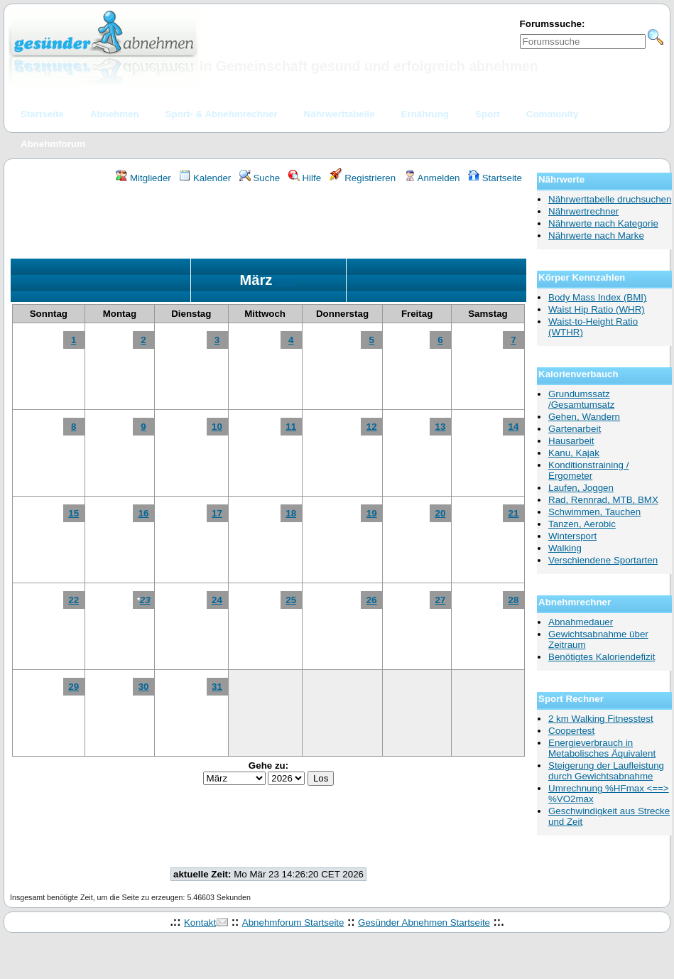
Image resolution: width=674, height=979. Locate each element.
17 (217, 513)
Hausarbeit (571, 441)
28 (514, 600)
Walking (565, 548)
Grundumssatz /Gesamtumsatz (581, 399)
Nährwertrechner (583, 211)
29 (73, 686)
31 (217, 686)
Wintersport (572, 536)
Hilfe (304, 178)
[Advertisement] (268, 223)
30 (143, 686)
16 (143, 513)
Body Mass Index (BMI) (597, 297)
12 (371, 426)
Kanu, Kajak (573, 453)
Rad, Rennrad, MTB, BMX (603, 499)
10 (217, 426)
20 (440, 513)
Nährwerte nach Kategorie (603, 223)
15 (73, 513)
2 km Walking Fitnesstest (600, 718)
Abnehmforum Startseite (293, 922)
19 (371, 513)
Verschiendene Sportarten (603, 560)
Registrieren (363, 178)
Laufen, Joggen (581, 487)
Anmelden (432, 178)
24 (217, 600)
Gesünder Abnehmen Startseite (424, 922)
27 (440, 600)
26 (371, 600)
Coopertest (571, 730)
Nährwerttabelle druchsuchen (609, 199)
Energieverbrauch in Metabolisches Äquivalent (602, 748)
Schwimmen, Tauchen (594, 512)
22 (73, 600)
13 (440, 426)
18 (291, 513)
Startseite (495, 178)
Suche (260, 178)
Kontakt (200, 922)
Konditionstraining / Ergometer (588, 470)
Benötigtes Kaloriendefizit (601, 656)
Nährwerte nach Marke (596, 235)
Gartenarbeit (574, 428)
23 (145, 600)
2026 (287, 281)
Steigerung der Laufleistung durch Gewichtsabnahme (606, 770)
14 (514, 426)
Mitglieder (143, 178)
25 (291, 600)
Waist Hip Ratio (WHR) (596, 309)
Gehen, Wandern (584, 416)
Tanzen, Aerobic (582, 524)
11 (291, 426)
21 (514, 513)
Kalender (205, 178)
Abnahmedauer (580, 622)
